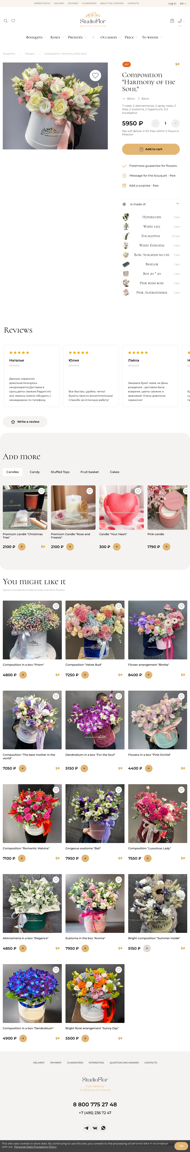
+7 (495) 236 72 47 (95, 1113)
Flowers (30, 53)
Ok (181, 1146)
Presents (75, 37)
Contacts (133, 3)
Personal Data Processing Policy (35, 1146)
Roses (55, 37)
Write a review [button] (25, 422)
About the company (112, 3)
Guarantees (89, 3)
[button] (5, 20)
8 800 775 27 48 (95, 1104)
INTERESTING (96, 1062)
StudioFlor (9, 53)
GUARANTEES (75, 1062)
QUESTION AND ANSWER (124, 1062)
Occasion (109, 37)
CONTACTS (150, 1062)
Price (129, 37)
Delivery (59, 3)
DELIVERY (39, 1062)
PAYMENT (56, 1062)
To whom (150, 37)
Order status (42, 3)
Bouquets (34, 37)
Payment (73, 3)
